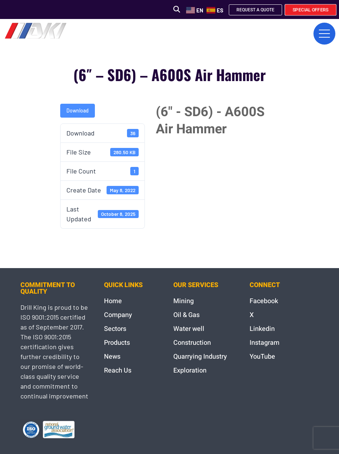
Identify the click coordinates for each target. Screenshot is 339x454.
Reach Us (117, 370)
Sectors (115, 329)
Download (77, 110)
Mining (183, 301)
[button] (176, 9)
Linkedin (262, 329)
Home (113, 301)
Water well (188, 329)
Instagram (265, 343)
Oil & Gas (186, 315)
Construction (192, 343)
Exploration (190, 370)
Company (118, 315)
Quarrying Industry (200, 357)
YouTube (262, 357)
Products (117, 343)
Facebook (264, 301)
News (112, 357)
